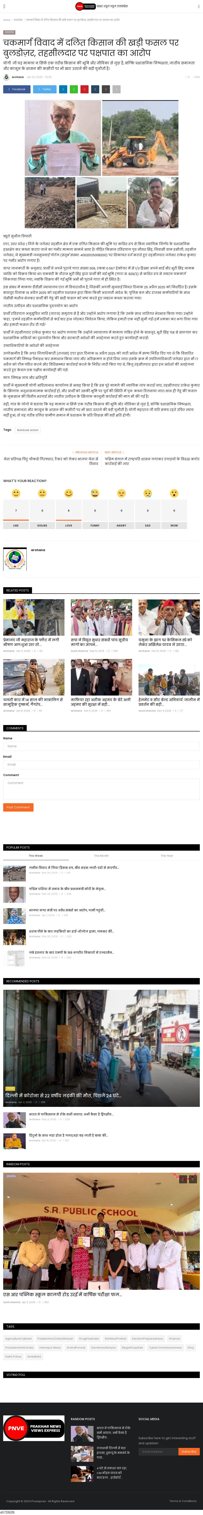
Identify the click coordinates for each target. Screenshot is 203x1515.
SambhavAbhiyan (103, 1348)
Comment (11, 775)
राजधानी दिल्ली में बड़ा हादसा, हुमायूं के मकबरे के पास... (113, 1453)
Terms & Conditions (183, 1501)
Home (6, 20)
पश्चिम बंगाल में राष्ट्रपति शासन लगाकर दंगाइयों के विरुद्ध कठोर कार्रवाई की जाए (152, 461)
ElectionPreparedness (147, 1339)
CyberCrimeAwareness (165, 1348)
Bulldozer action (27, 430)
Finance (174, 1339)
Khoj (191, 1348)
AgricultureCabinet (18, 1339)
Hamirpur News (50, 1348)
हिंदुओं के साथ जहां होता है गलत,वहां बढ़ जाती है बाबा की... (68, 1135)
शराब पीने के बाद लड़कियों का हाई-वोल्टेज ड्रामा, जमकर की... (71, 931)
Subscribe (189, 1451)
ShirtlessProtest (115, 1339)
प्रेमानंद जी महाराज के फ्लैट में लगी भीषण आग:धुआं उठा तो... (31, 642)
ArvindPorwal (76, 1348)
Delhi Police (13, 1357)
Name (7, 738)
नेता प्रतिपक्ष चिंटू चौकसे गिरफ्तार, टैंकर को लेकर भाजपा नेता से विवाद (51, 461)
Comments (14, 728)
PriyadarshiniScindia (19, 1348)
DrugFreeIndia (89, 1339)
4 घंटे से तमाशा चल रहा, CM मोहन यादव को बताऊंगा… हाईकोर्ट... (112, 1473)
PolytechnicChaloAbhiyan (55, 1339)
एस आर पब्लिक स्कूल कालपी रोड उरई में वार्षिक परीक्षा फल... (62, 1294)
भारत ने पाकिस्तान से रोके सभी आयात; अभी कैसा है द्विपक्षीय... (71, 1114)
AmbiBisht (34, 1357)
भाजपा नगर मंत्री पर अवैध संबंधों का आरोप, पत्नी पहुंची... (67, 910)
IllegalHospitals (132, 1348)
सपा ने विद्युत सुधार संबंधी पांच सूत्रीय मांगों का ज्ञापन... (99, 642)
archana (13, 78)
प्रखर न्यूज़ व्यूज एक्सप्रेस (101, 6)
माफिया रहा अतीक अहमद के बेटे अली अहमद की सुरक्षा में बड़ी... (101, 702)
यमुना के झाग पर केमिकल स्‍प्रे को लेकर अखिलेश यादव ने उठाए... (165, 642)
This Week (36, 856)
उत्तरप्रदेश (18, 20)
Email (7, 757)
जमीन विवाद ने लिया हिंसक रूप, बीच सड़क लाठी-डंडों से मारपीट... (74, 868)
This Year (167, 856)
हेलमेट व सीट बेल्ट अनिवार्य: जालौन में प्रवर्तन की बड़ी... (169, 702)
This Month (101, 856)
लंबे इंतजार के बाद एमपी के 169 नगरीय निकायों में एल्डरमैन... (71, 952)
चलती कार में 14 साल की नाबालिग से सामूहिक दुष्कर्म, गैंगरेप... (33, 702)
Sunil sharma (79, 651)
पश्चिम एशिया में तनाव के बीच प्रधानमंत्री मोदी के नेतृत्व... (67, 889)
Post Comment (18, 807)
